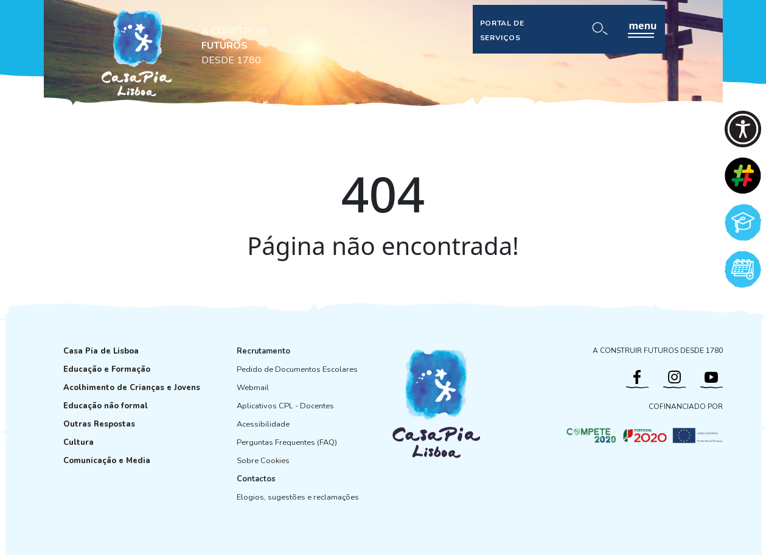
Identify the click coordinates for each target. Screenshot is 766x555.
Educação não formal (105, 405)
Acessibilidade (263, 424)
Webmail (253, 387)
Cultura (78, 442)
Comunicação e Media (106, 460)
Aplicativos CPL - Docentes (285, 405)
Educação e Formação (106, 369)
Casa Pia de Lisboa (101, 351)
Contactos (256, 478)
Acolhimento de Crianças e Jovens (131, 387)
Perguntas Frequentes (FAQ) (287, 442)
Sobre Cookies (263, 460)
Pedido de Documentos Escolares (297, 369)
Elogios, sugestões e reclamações (298, 497)
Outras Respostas (99, 424)
